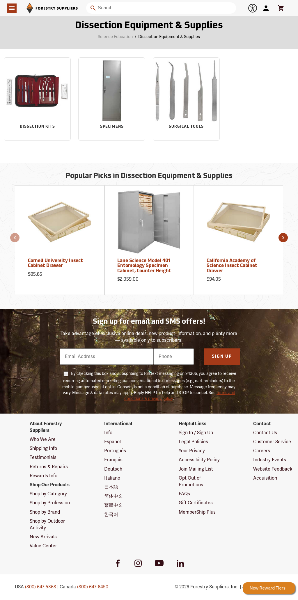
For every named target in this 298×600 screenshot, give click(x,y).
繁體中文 (113, 505)
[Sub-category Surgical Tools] (186, 98)
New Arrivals (43, 537)
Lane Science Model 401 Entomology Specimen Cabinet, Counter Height (144, 266)
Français (113, 460)
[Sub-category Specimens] (111, 98)
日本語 (111, 487)
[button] (14, 237)
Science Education (115, 36)
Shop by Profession (50, 503)
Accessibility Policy (199, 460)
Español (112, 442)
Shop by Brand (45, 512)
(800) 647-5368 (40, 587)
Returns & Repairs (49, 467)
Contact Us (265, 433)
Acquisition (265, 478)
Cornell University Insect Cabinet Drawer (55, 263)
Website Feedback (272, 469)
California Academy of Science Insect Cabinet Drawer (232, 266)
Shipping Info (43, 448)
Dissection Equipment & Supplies (169, 36)
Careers (261, 451)
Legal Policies (193, 442)
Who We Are (43, 439)
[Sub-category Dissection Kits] (37, 98)
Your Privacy (192, 451)
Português (115, 451)
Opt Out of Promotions (191, 481)
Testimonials (43, 457)
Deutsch (113, 469)
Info (108, 433)
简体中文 (113, 496)
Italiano (112, 478)
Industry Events (269, 460)
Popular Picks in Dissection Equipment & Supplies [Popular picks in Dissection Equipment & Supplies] (149, 176)
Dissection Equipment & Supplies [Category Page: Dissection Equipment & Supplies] (149, 26)
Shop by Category (48, 494)
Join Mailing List (196, 469)
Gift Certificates (196, 503)
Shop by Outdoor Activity (47, 524)
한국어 (111, 514)
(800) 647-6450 (92, 587)
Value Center (43, 546)
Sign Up (222, 357)
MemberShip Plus (197, 512)
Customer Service (272, 442)
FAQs (184, 494)
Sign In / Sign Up (196, 433)
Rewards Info (43, 476)
